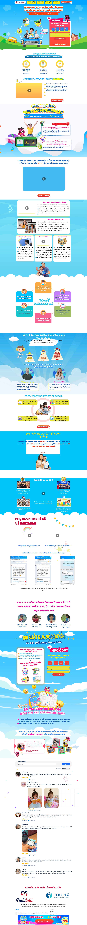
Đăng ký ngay (60, 38)
